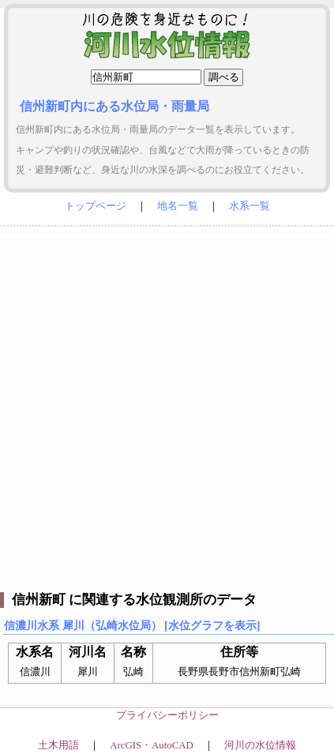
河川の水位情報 (260, 745)
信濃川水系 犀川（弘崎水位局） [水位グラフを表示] (132, 625)
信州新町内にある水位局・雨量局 (114, 106)
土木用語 (58, 745)
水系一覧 (249, 206)
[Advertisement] (167, 405)
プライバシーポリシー (167, 715)
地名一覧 (177, 206)
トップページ (95, 206)
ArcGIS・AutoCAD (151, 745)
